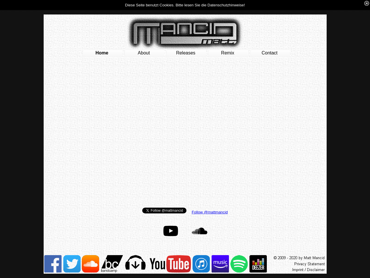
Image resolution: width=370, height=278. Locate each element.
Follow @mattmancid (210, 212)
